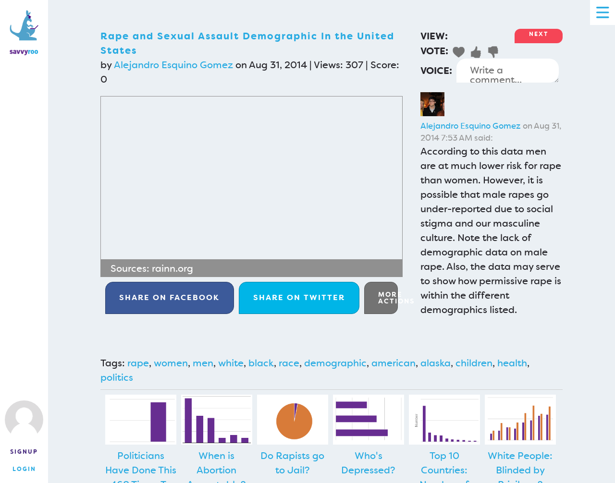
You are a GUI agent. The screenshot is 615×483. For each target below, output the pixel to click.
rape (138, 363)
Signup (24, 452)
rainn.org (172, 268)
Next (538, 34)
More (388, 297)
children (473, 363)
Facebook (169, 297)
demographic (335, 363)
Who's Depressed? (368, 462)
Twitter (299, 297)
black (261, 363)
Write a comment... (507, 71)
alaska (435, 363)
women (171, 363)
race (289, 363)
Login (24, 469)
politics (116, 377)
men (203, 363)
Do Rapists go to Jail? (292, 462)
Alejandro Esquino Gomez (173, 65)
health (512, 363)
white (231, 363)
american (393, 363)
